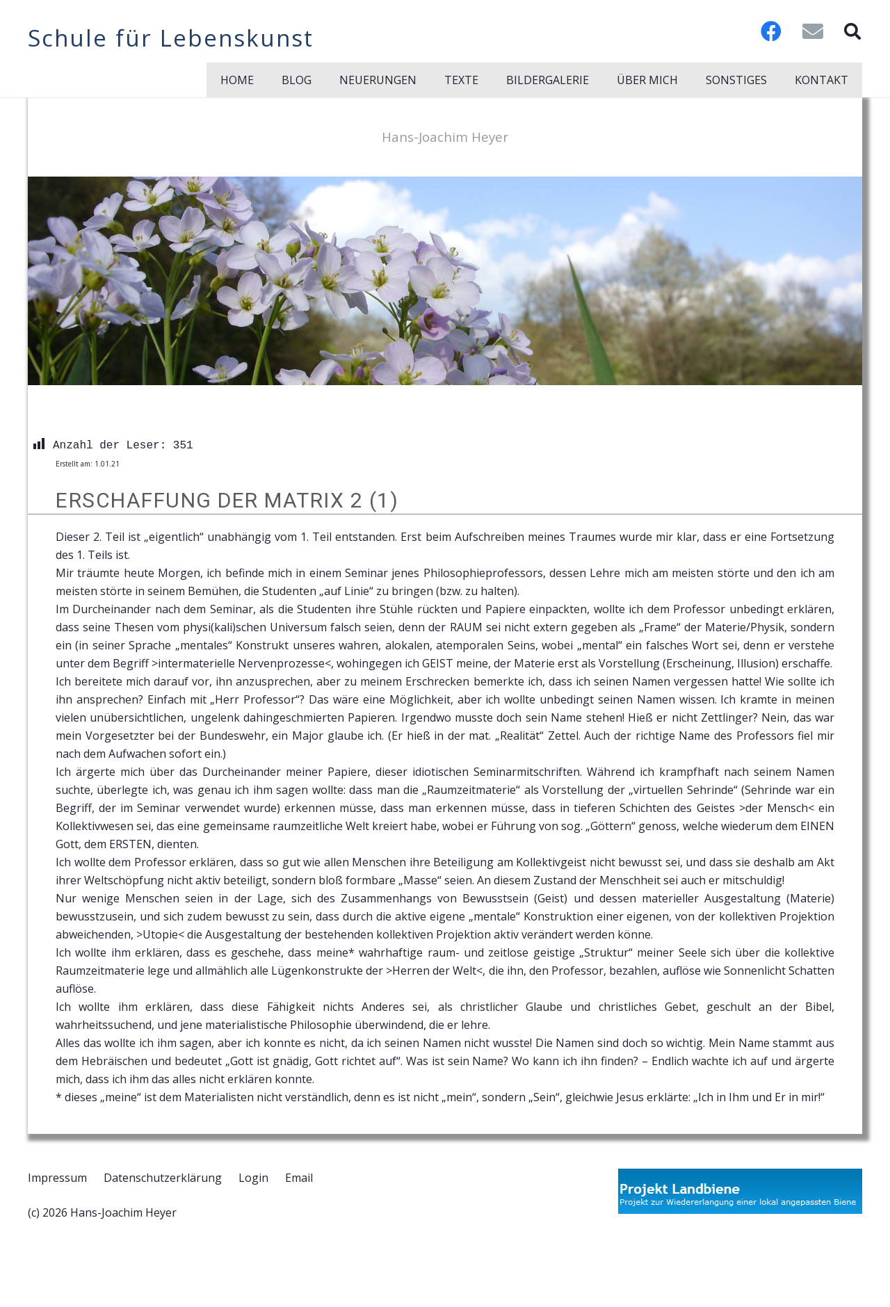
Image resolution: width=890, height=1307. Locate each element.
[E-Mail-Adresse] (813, 31)
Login (253, 1177)
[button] (852, 31)
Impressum (57, 1177)
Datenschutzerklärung (163, 1177)
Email (299, 1177)
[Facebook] (771, 31)
